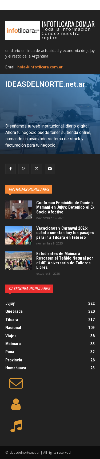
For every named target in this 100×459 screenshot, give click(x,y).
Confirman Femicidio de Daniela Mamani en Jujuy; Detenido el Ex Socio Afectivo (65, 207)
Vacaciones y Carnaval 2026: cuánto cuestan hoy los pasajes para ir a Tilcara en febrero (65, 233)
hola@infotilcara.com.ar (40, 67)
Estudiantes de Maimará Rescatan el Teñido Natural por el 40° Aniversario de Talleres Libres (64, 260)
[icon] (16, 386)
